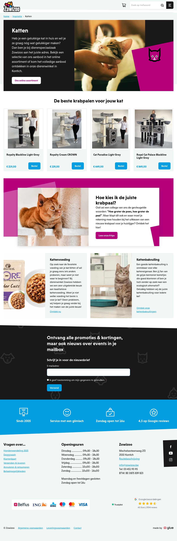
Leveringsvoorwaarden (58, 528)
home (6, 16)
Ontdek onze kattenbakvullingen (146, 310)
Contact (77, 528)
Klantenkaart (10, 459)
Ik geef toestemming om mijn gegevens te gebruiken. (77, 380)
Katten (28, 16)
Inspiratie (17, 16)
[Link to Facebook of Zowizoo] (170, 447)
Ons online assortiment (26, 80)
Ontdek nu (55, 311)
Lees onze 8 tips (107, 235)
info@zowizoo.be (129, 465)
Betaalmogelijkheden (15, 471)
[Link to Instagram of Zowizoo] (170, 459)
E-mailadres (53, 366)
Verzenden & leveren (14, 463)
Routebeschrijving (129, 458)
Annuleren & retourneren (16, 467)
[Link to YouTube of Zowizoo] (171, 453)
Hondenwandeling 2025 (16, 450)
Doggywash (10, 454)
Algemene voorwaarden (30, 528)
